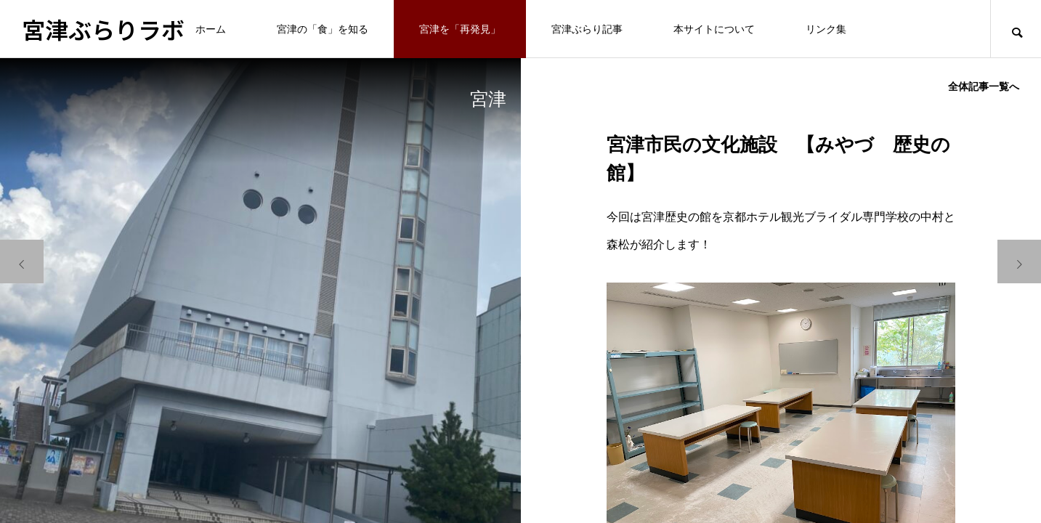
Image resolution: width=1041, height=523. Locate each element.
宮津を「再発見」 (460, 29)
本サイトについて (714, 29)
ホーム (210, 29)
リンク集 (826, 29)
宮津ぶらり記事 (587, 29)
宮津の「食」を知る (322, 29)
